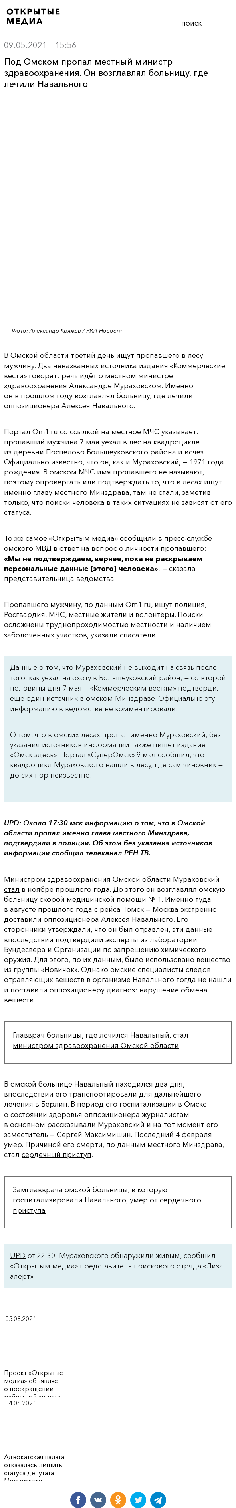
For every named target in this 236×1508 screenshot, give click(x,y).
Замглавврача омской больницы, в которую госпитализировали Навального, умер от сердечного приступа (107, 1200)
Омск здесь (34, 754)
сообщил (68, 853)
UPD (18, 1255)
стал (12, 889)
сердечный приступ (56, 1154)
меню (220, 22)
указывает (178, 431)
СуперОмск (111, 754)
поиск (191, 23)
